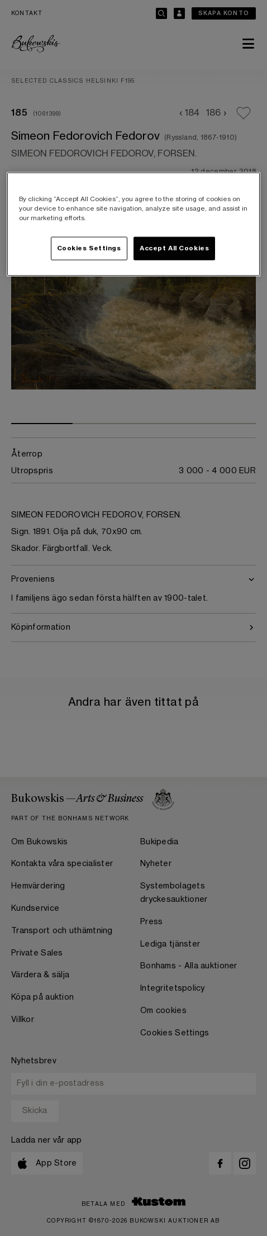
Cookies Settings (89, 248)
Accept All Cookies (174, 248)
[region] (133, 224)
